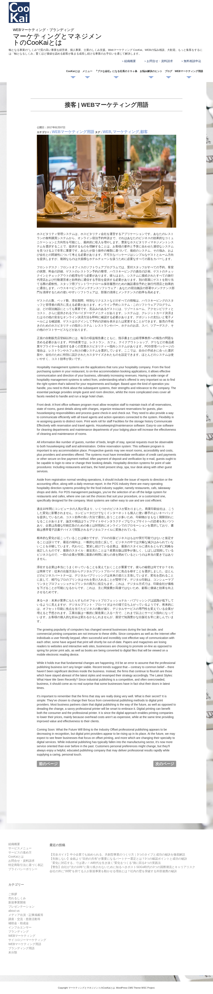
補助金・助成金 (18, 923)
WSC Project (148, 988)
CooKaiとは (73, 71)
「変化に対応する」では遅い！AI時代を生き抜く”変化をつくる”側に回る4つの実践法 (105, 862)
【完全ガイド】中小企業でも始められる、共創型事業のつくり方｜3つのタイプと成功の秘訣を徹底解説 (117, 854)
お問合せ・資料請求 (160, 61)
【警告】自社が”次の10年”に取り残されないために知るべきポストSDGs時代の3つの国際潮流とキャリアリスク (122, 867)
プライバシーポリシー (22, 869)
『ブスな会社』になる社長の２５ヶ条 (116, 71)
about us (14, 910)
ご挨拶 (12, 894)
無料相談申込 (192, 61)
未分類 (12, 952)
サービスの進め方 (20, 852)
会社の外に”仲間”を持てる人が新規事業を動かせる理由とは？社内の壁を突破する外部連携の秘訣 (113, 871)
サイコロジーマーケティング (27, 940)
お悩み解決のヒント (151, 71)
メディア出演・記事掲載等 (25, 915)
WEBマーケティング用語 (189, 71)
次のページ (164, 764)
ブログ (168, 71)
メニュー (87, 71)
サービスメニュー (20, 848)
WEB (107, 132)
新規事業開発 (17, 902)
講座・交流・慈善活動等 (24, 919)
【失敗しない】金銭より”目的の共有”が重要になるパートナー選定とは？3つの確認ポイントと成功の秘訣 (118, 858)
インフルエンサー (20, 927)
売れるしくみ (17, 898)
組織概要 (130, 61)
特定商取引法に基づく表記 (25, 865)
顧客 (144, 132)
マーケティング (126, 132)
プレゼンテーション (21, 906)
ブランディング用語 (21, 948)
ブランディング (18, 931)
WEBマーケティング (21, 935)
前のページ (48, 764)
